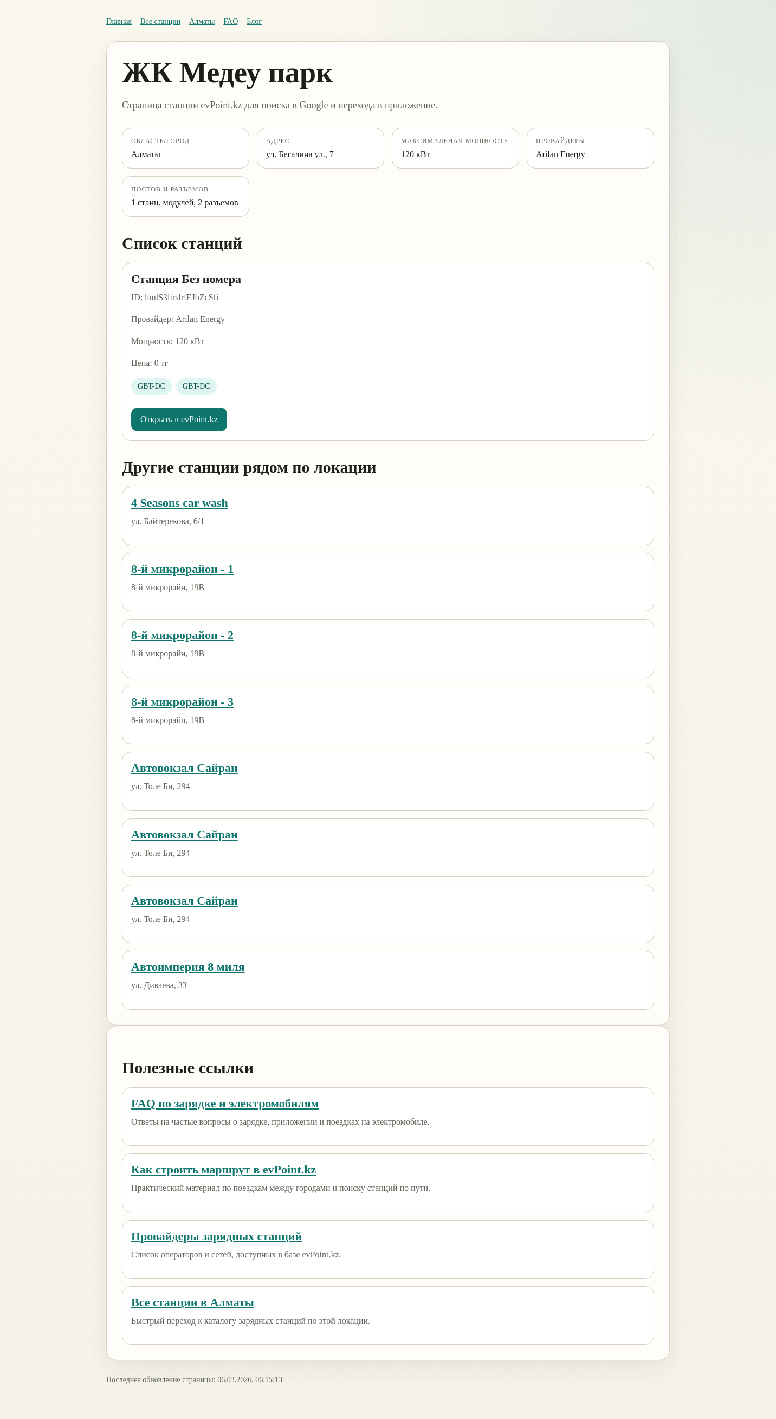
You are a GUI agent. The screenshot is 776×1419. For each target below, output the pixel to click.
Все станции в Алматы (192, 1302)
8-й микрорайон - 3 (182, 701)
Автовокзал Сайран (184, 768)
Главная (119, 21)
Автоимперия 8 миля (188, 966)
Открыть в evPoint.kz (179, 419)
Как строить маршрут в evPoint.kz (223, 1169)
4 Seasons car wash (179, 502)
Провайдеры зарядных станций (216, 1236)
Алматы (202, 21)
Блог (254, 21)
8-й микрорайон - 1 (182, 569)
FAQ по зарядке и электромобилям (225, 1103)
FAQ (230, 21)
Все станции (160, 21)
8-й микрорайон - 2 (182, 635)
